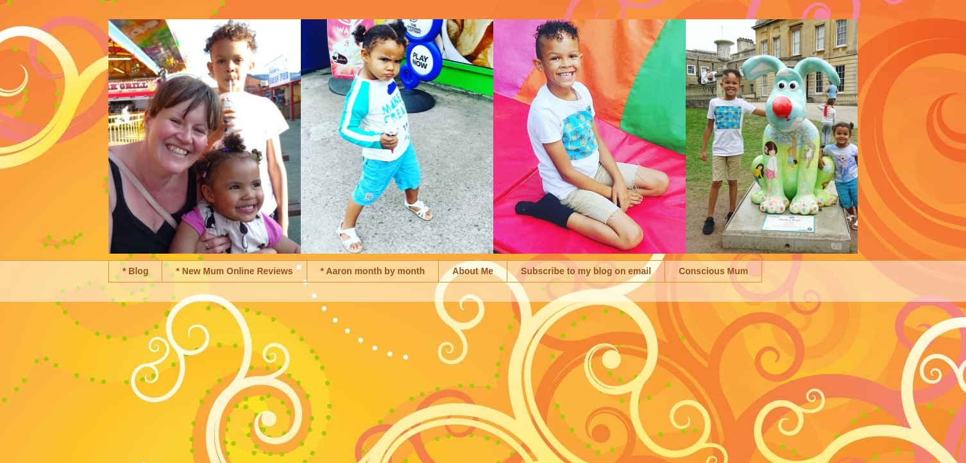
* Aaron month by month (373, 271)
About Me (472, 271)
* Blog (135, 271)
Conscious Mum (713, 271)
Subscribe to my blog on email (586, 271)
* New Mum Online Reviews (234, 271)
